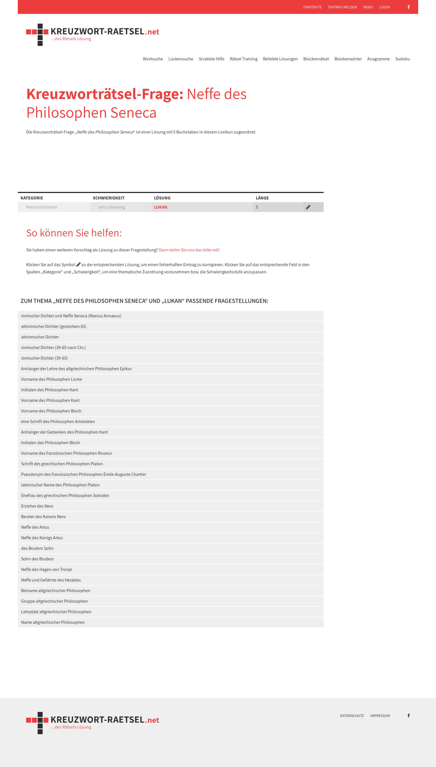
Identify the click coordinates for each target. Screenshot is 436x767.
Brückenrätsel (316, 59)
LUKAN (160, 207)
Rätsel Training (243, 59)
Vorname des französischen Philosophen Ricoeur (66, 453)
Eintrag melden (342, 6)
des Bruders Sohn (37, 548)
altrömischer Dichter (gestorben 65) (53, 326)
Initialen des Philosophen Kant (49, 390)
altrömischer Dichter (40, 337)
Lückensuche (181, 59)
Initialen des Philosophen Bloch (50, 443)
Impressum (380, 715)
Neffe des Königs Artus (42, 538)
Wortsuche (153, 59)
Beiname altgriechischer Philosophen (55, 590)
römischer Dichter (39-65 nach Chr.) (53, 347)
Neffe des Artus (35, 527)
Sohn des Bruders (37, 559)
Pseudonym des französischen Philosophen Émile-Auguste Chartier (83, 474)
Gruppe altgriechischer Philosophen (54, 601)
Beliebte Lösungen (280, 59)
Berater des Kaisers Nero (43, 516)
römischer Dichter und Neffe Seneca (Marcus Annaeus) (71, 316)
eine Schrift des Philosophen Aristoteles (58, 421)
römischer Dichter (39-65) (44, 358)
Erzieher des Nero (37, 506)
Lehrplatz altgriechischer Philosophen (56, 612)
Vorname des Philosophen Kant (50, 400)
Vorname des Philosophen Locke (51, 379)
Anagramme (378, 59)
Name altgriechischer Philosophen (53, 622)
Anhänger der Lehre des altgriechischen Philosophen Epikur (76, 369)
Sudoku (402, 59)
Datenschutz (352, 715)
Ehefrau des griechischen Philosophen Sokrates (65, 495)
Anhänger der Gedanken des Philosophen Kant (64, 432)
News (368, 6)
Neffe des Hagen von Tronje (46, 569)
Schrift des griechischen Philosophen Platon (62, 464)
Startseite (312, 6)
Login (384, 6)
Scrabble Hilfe (211, 59)
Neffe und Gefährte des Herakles (51, 580)
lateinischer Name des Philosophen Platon (60, 485)
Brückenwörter (348, 59)
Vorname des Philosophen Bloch (51, 411)
